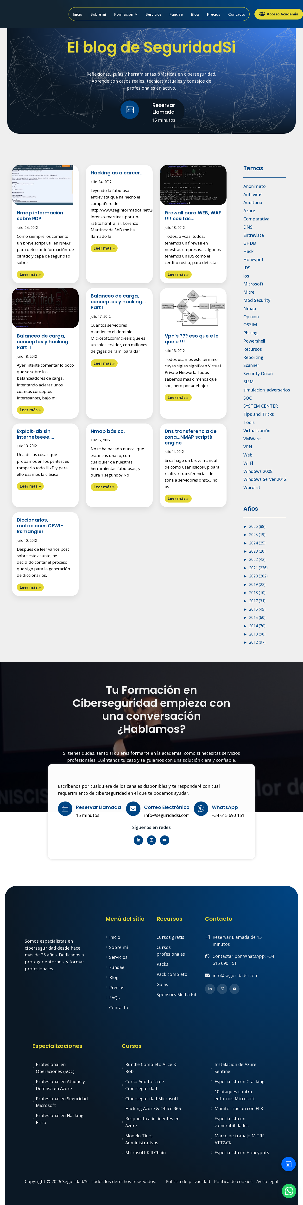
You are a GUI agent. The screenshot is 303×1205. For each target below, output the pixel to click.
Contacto (236, 14)
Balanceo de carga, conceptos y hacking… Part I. (118, 301)
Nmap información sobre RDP (40, 215)
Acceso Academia (278, 13)
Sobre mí (98, 14)
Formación (125, 14)
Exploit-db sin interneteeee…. (35, 434)
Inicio (77, 14)
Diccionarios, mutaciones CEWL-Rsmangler (40, 525)
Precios (213, 14)
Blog (195, 14)
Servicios (153, 14)
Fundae (176, 14)
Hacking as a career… (117, 172)
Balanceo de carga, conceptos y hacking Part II (42, 341)
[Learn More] (151, 111)
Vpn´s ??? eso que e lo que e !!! (192, 338)
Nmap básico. (108, 431)
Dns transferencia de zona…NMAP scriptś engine (191, 437)
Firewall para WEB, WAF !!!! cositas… (193, 215)
